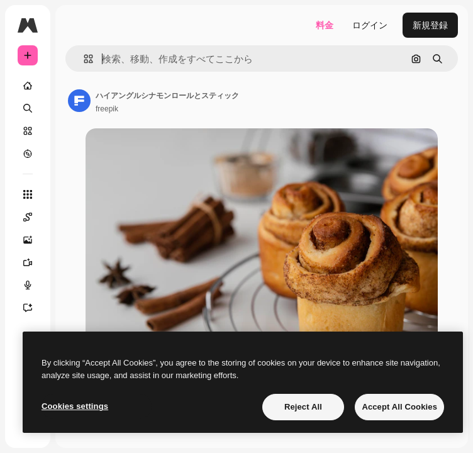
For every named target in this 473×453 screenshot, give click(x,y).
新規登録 (430, 25)
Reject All (303, 406)
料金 (324, 25)
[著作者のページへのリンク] (79, 100)
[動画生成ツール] (28, 262)
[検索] (28, 108)
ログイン (369, 25)
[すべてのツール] (28, 194)
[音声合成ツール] (28, 285)
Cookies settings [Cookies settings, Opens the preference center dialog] (75, 406)
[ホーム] (28, 86)
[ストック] (28, 131)
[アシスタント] (28, 308)
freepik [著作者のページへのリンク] (107, 108)
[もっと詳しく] (28, 153)
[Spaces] (28, 217)
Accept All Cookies (399, 406)
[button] (83, 59)
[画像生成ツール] (28, 240)
